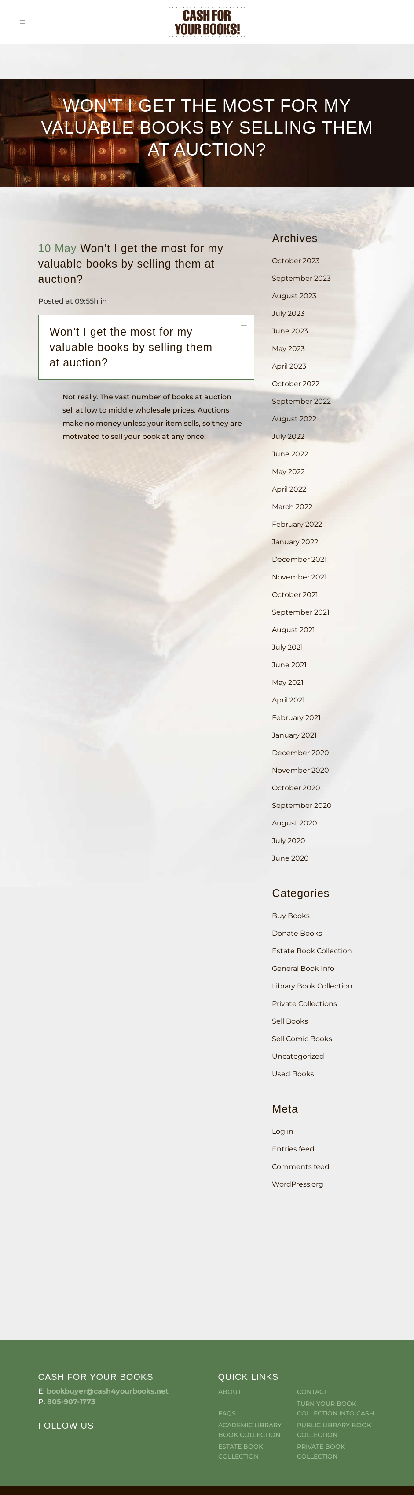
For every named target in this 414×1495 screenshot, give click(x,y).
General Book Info (303, 968)
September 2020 (302, 805)
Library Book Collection (312, 986)
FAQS (227, 1364)
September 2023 (301, 278)
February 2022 (297, 524)
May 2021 (288, 682)
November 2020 (300, 770)
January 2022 (295, 542)
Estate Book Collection (312, 951)
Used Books (293, 1074)
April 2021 (288, 700)
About (229, 1343)
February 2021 (296, 717)
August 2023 (294, 296)
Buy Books (291, 916)
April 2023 (289, 366)
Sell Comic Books (302, 1039)
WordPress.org (297, 1184)
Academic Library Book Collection (250, 1381)
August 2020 (294, 823)
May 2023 (288, 348)
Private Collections (304, 1003)
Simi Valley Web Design (381, 1452)
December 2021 (299, 559)
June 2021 (289, 665)
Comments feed (301, 1166)
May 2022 (288, 471)
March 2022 (292, 507)
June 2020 (290, 858)
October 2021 (295, 594)
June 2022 (290, 454)
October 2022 (295, 384)
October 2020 (296, 788)
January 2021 (294, 735)
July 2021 (287, 647)
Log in (282, 1131)
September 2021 (301, 612)
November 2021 (299, 577)
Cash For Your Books (100, 1452)
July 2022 (288, 436)
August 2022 (294, 419)
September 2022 (301, 401)
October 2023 (295, 261)
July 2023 (288, 313)
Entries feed (293, 1149)
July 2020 (288, 840)
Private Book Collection (321, 1402)
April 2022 (289, 489)
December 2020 (300, 753)
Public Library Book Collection (334, 1381)
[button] (151, 347)
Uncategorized (298, 1056)
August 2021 (293, 630)
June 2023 (290, 331)
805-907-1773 (71, 1352)
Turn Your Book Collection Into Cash (335, 1359)
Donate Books (297, 933)
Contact (312, 1343)
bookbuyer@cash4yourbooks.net (108, 1342)
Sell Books (290, 1021)
